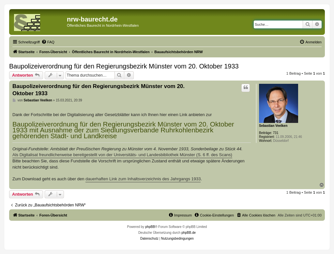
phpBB (150, 227)
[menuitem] (47, 42)
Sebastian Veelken (273, 125)
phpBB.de (188, 232)
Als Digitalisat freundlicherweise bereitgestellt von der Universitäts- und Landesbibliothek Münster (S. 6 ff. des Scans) (122, 154)
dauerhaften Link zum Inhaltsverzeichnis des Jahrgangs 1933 (143, 178)
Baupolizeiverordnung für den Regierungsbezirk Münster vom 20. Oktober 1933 (124, 66)
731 (276, 133)
